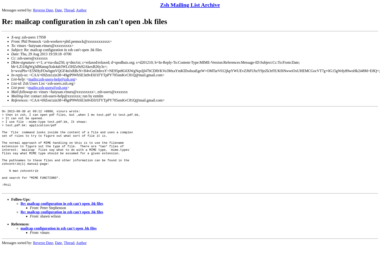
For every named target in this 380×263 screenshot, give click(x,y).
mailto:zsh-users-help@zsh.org (51, 79)
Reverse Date (43, 10)
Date (58, 10)
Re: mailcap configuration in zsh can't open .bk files (62, 220)
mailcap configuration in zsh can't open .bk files (59, 244)
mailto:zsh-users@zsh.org (47, 88)
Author (81, 10)
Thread (69, 10)
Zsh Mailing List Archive (190, 5)
